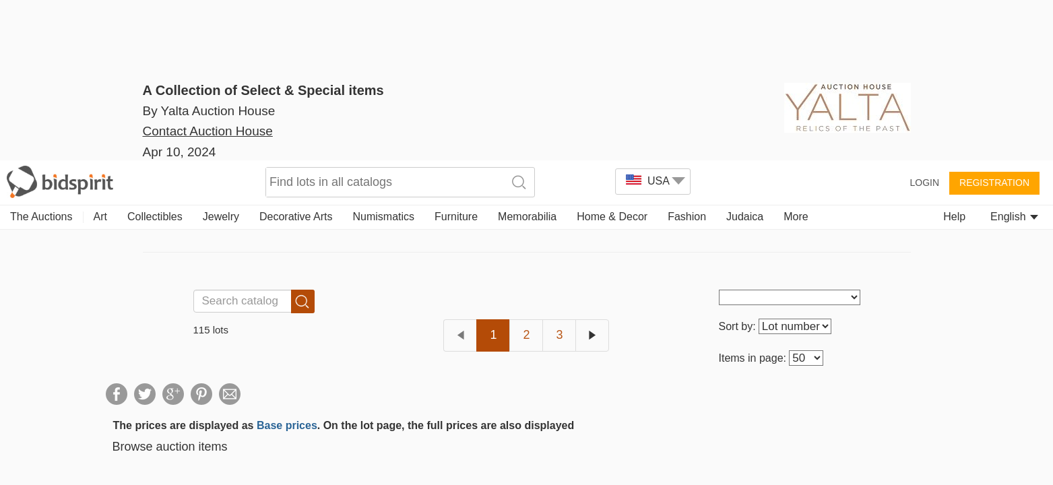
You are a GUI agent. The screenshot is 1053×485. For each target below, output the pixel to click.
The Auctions (41, 55)
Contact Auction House (208, 150)
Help (954, 55)
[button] (33, 452)
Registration (994, 21)
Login (924, 21)
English (1014, 55)
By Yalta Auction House (209, 111)
